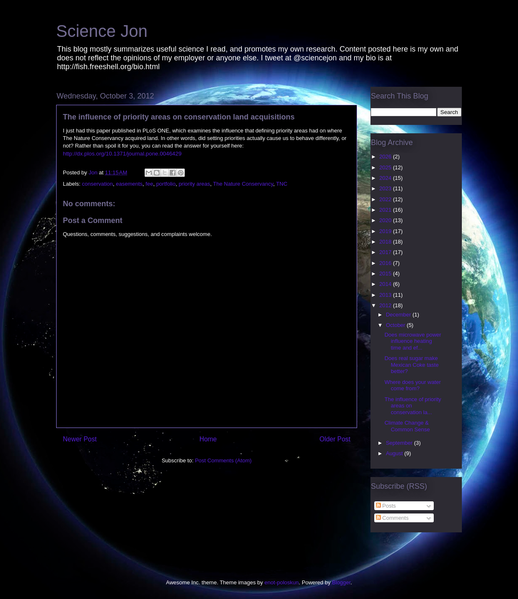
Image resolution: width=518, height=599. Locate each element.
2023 (386, 188)
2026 (386, 156)
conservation (97, 184)
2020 (386, 220)
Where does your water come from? (412, 385)
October (396, 325)
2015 (386, 273)
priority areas (194, 184)
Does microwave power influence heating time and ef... (412, 341)
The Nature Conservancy (243, 184)
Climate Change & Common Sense (407, 426)
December (399, 314)
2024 (386, 178)
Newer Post (80, 439)
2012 (386, 305)
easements (129, 184)
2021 (386, 210)
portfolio (166, 184)
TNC (281, 184)
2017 (386, 252)
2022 (386, 199)
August (395, 453)
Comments (392, 518)
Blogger (341, 582)
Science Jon (102, 31)
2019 (386, 231)
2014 (386, 284)
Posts (386, 506)
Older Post (334, 439)
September (400, 443)
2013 (386, 295)
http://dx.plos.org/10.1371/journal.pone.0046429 (122, 153)
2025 (386, 167)
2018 (386, 242)
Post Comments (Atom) (223, 460)
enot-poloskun (281, 582)
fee (149, 184)
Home (208, 439)
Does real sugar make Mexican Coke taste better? (411, 364)
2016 (386, 263)
